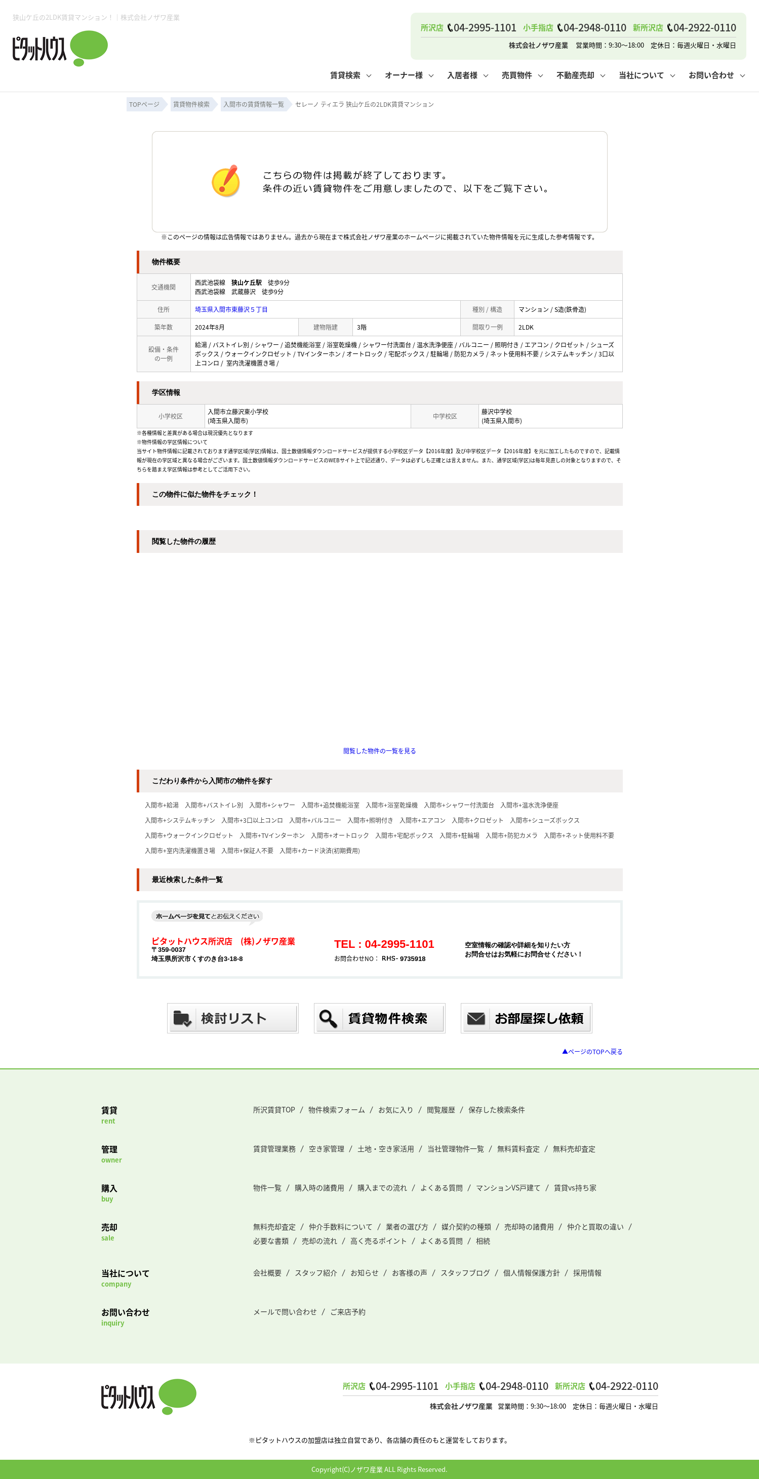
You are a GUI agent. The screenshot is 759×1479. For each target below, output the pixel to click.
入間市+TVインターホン (272, 835)
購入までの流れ (382, 1187)
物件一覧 (267, 1187)
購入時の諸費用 (319, 1187)
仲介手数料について (341, 1226)
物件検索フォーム (336, 1109)
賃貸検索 (345, 74)
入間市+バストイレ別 (214, 805)
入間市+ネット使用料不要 (579, 835)
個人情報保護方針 (531, 1272)
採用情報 (587, 1272)
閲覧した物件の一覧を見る (379, 750)
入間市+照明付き (370, 820)
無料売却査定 (574, 1148)
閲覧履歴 (441, 1109)
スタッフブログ (465, 1272)
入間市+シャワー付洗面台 (459, 805)
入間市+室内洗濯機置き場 (180, 850)
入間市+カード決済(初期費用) (319, 850)
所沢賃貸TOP (274, 1109)
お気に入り (396, 1109)
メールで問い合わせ (285, 1311)
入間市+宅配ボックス (404, 835)
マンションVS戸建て (508, 1187)
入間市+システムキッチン (180, 820)
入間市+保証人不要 (247, 850)
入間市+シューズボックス (545, 820)
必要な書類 (271, 1240)
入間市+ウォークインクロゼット (189, 835)
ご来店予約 (348, 1311)
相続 (483, 1240)
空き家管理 (326, 1148)
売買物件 (517, 74)
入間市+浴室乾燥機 (392, 805)
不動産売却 (575, 74)
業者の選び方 (407, 1226)
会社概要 (267, 1272)
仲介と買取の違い (595, 1226)
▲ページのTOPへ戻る (592, 1051)
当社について (641, 74)
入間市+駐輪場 (460, 835)
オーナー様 (404, 74)
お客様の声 (409, 1272)
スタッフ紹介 (316, 1272)
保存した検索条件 (496, 1109)
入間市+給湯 (162, 805)
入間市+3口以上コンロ (252, 820)
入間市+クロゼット (478, 820)
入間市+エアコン (423, 820)
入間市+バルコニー (315, 820)
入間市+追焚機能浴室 (330, 805)
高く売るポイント (378, 1240)
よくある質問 (441, 1187)
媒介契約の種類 (466, 1226)
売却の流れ (319, 1240)
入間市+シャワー (272, 805)
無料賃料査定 (518, 1148)
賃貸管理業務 (274, 1148)
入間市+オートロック (340, 835)
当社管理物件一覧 (455, 1148)
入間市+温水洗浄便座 (529, 805)
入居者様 (462, 74)
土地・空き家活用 (385, 1148)
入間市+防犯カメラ (512, 835)
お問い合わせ (711, 74)
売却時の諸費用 (529, 1226)
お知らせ (364, 1272)
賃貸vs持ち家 (575, 1187)
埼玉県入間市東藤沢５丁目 (231, 309)
